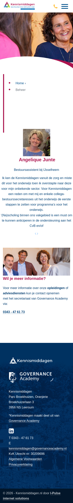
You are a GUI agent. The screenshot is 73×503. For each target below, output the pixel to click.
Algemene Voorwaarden (25, 459)
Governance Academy (24, 420)
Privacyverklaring (21, 464)
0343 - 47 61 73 (14, 312)
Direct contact (36, 323)
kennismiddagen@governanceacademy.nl (38, 448)
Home (20, 83)
